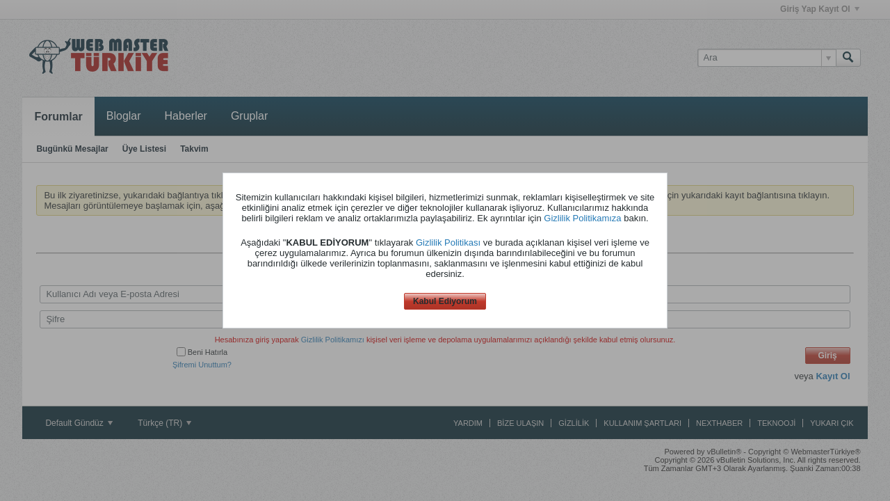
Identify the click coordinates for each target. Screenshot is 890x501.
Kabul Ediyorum (445, 301)
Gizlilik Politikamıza (582, 218)
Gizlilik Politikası (448, 242)
